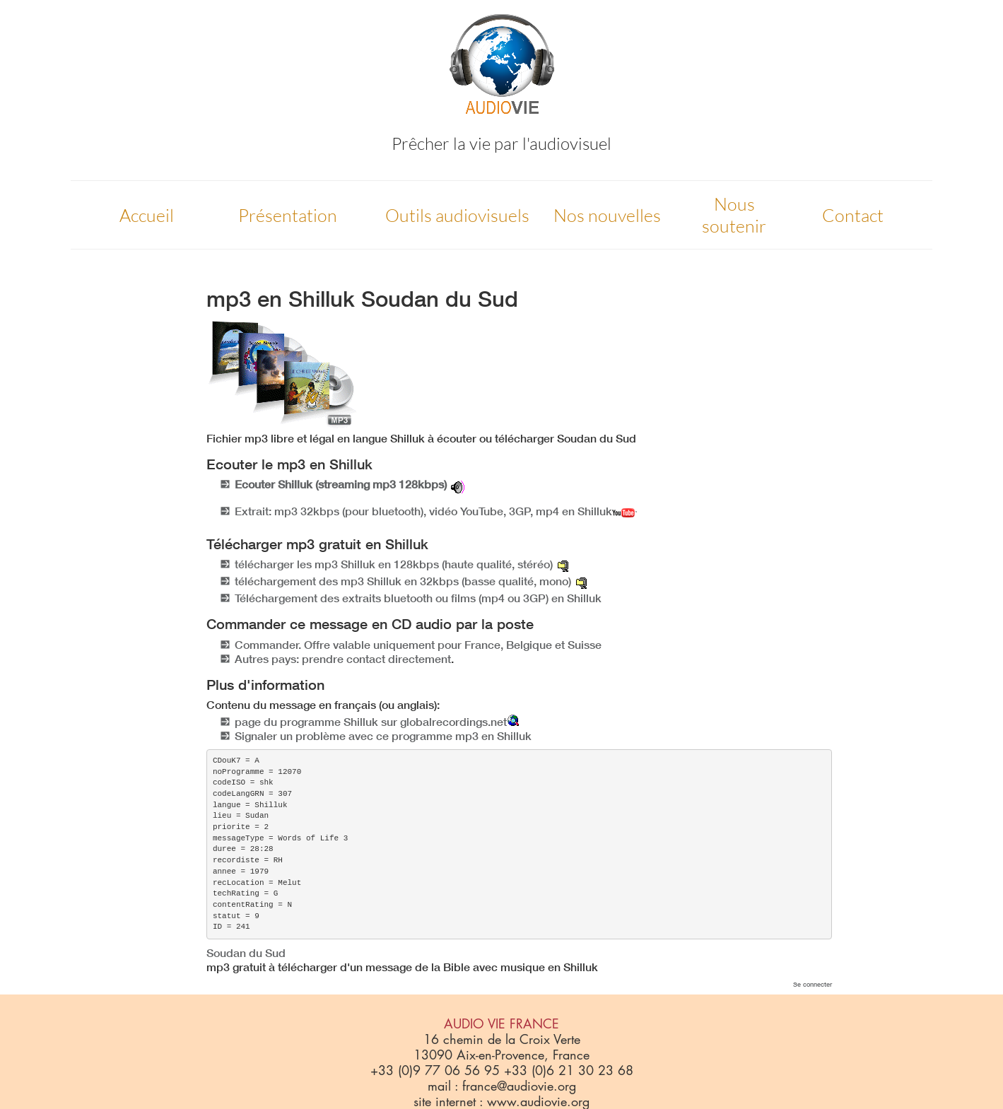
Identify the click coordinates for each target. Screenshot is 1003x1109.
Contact (853, 215)
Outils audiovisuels (457, 215)
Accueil (146, 215)
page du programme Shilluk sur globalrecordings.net (371, 722)
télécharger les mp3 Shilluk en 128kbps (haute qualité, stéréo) (394, 564)
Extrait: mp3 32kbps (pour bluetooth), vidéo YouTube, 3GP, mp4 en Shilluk (436, 511)
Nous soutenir (734, 215)
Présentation (287, 215)
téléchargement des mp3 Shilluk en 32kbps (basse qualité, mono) (403, 581)
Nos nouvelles (607, 215)
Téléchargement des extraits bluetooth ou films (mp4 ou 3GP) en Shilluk (418, 598)
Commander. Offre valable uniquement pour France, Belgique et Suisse (418, 645)
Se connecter (812, 984)
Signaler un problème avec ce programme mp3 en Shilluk (383, 736)
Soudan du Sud (246, 953)
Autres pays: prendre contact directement (343, 659)
